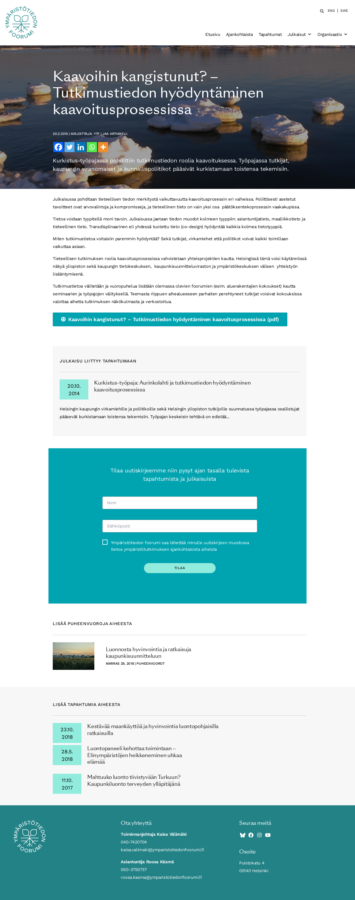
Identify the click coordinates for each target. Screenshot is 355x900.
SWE (344, 11)
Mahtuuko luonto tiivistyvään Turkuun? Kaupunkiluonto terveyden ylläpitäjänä (133, 780)
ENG (331, 11)
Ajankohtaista (239, 34)
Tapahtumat (270, 34)
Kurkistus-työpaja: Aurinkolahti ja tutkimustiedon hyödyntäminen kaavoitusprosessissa (172, 386)
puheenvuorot (150, 664)
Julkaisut (300, 34)
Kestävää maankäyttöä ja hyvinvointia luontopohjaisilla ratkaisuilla (153, 729)
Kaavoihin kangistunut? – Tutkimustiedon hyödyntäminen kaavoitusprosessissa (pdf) (173, 319)
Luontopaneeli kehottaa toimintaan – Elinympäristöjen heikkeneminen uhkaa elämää (134, 755)
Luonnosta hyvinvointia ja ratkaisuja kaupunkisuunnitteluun (148, 652)
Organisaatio (332, 34)
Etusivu (212, 34)
